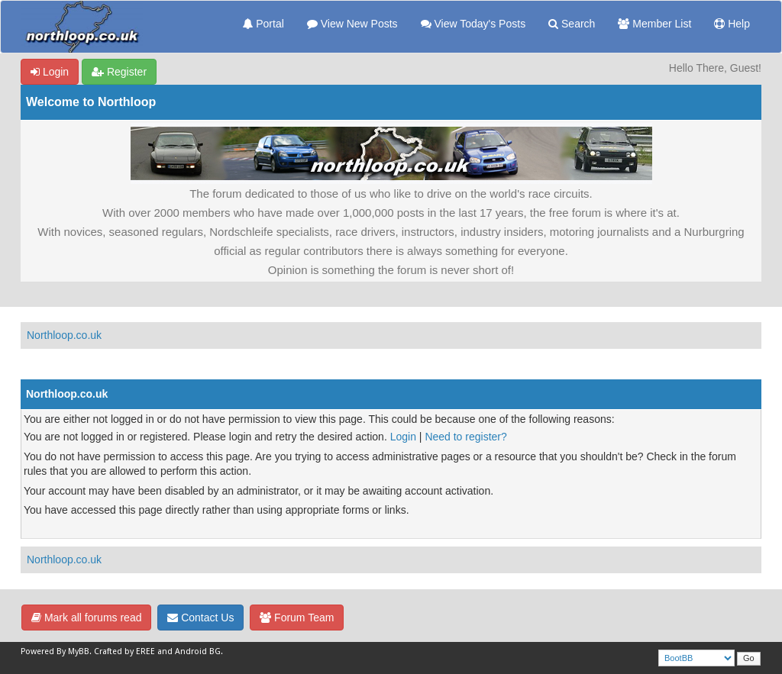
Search (571, 24)
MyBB (78, 651)
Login (50, 72)
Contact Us (200, 617)
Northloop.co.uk (64, 335)
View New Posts (352, 24)
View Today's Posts (473, 24)
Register (119, 72)
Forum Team (297, 617)
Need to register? (465, 437)
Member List (654, 24)
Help (732, 24)
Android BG (198, 651)
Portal (263, 24)
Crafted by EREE (124, 651)
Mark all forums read (86, 617)
